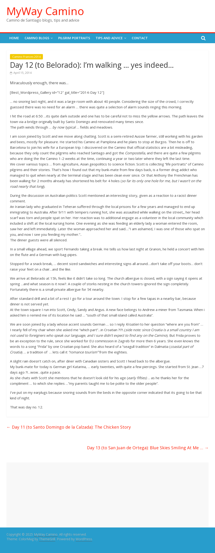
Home (14, 38)
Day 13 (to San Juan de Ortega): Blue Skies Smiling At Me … (148, 447)
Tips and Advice (109, 38)
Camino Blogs (37, 38)
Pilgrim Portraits (74, 38)
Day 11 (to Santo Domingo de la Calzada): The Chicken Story (68, 427)
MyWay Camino (45, 11)
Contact (140, 38)
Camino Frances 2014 (26, 57)
